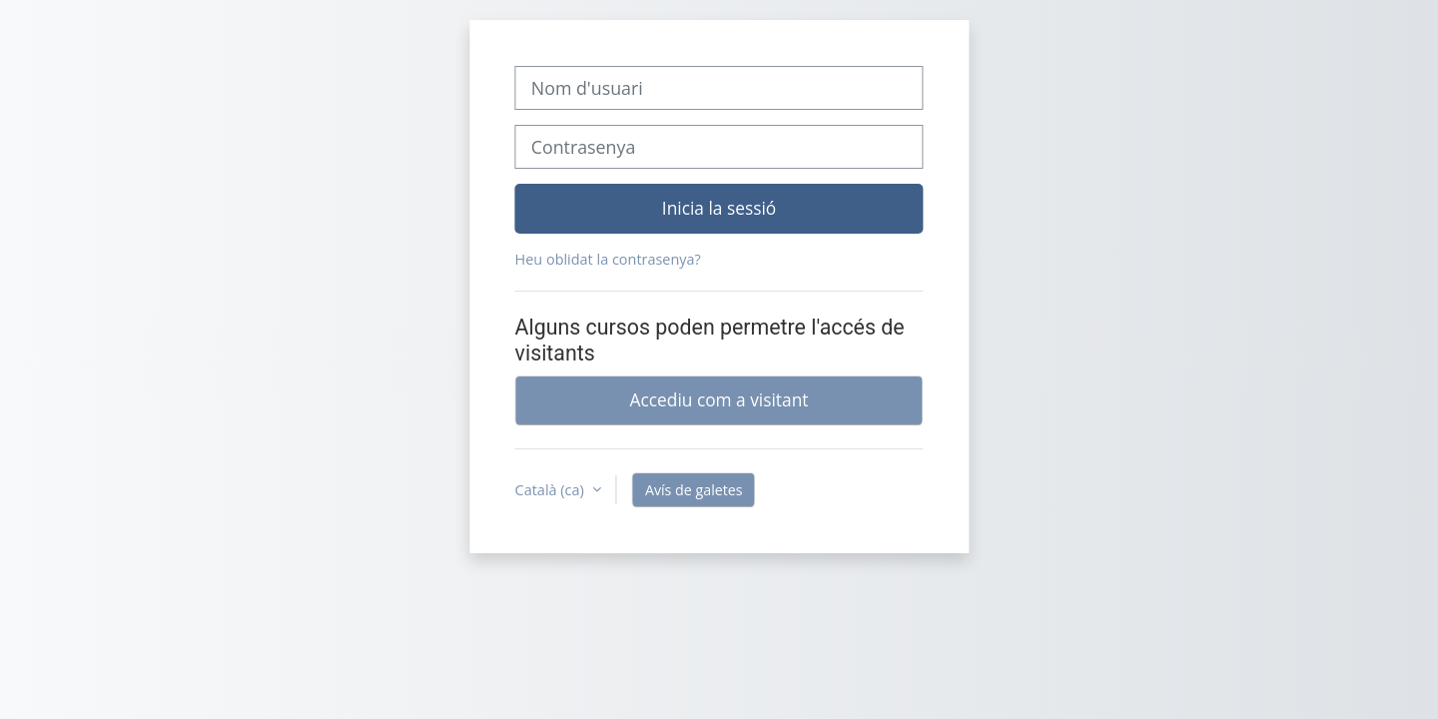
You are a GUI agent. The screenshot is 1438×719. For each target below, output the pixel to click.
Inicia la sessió (719, 208)
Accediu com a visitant (719, 399)
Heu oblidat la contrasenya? (608, 259)
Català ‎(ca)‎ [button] (551, 489)
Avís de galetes (694, 489)
